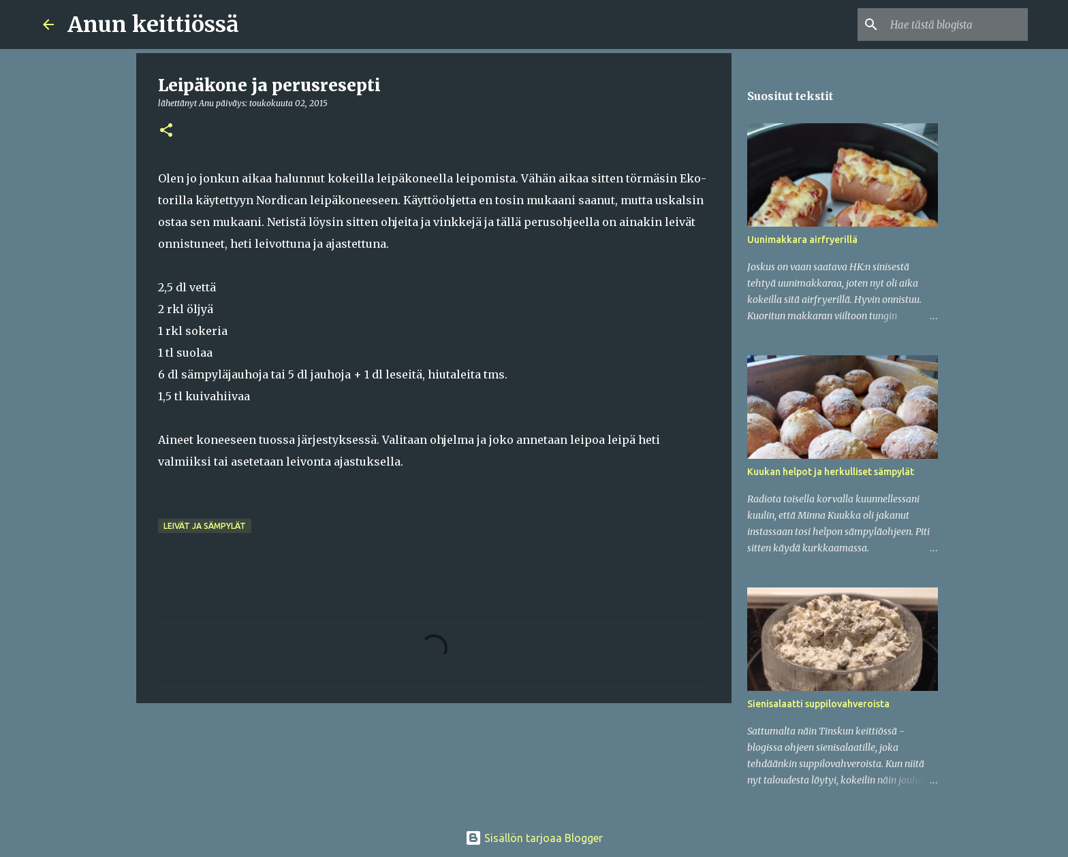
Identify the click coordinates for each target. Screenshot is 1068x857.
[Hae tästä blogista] (956, 24)
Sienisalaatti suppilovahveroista (818, 703)
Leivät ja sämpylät (204, 525)
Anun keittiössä (153, 24)
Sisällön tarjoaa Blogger (534, 838)
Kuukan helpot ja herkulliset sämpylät (830, 471)
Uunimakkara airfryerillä (802, 239)
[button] (166, 131)
